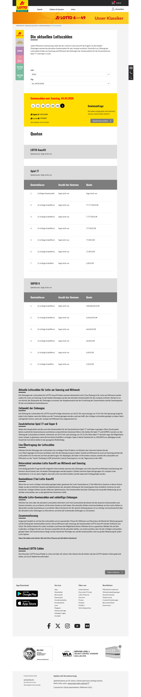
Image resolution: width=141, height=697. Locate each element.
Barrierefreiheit (108, 603)
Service (58, 585)
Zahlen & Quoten (31, 26)
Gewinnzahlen (44, 26)
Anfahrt (81, 605)
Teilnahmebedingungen (111, 592)
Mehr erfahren (113, 572)
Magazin (58, 608)
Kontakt (58, 616)
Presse (81, 600)
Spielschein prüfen (100, 121)
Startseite (20, 26)
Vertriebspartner (85, 608)
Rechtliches (108, 585)
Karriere (82, 597)
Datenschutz (107, 597)
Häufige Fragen (60, 613)
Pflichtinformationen (110, 589)
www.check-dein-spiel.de (77, 683)
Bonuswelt (58, 595)
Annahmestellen (61, 600)
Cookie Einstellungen (110, 600)
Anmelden (117, 9)
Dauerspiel (59, 597)
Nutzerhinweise (108, 595)
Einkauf (81, 603)
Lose (56, 605)
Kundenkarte (59, 603)
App (56, 589)
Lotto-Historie (84, 595)
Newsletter (59, 592)
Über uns (82, 585)
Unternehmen (84, 589)
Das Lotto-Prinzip (85, 592)
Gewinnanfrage (60, 611)
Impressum (107, 605)
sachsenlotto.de (29, 680)
